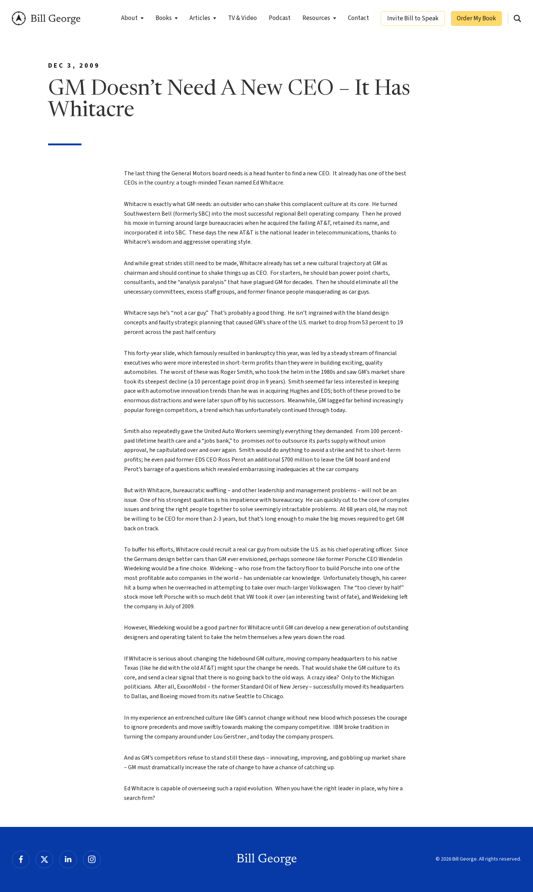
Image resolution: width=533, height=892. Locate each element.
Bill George (46, 18)
